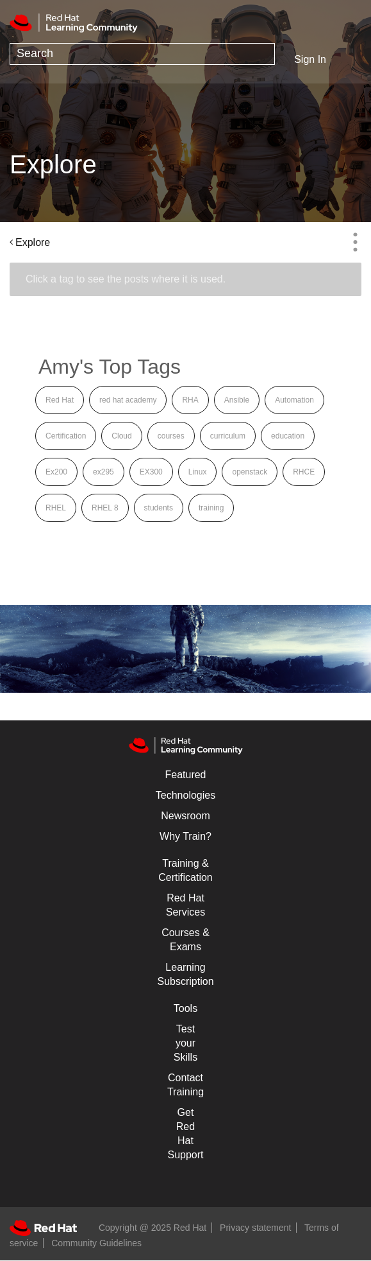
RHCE (304, 471)
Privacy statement (255, 1227)
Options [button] (355, 242)
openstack (249, 471)
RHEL (55, 507)
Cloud (121, 435)
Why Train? (185, 836)
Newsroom (185, 815)
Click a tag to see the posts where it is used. (126, 279)
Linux (197, 471)
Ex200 (56, 471)
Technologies (185, 795)
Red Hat (59, 400)
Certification (65, 435)
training (211, 507)
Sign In (310, 59)
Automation (294, 400)
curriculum (227, 435)
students (158, 507)
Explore (32, 242)
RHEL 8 (105, 507)
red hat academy (127, 400)
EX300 (151, 471)
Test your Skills (185, 1043)
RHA (190, 400)
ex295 (103, 471)
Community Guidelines (96, 1243)
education (287, 435)
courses (171, 435)
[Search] (142, 54)
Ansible (236, 400)
